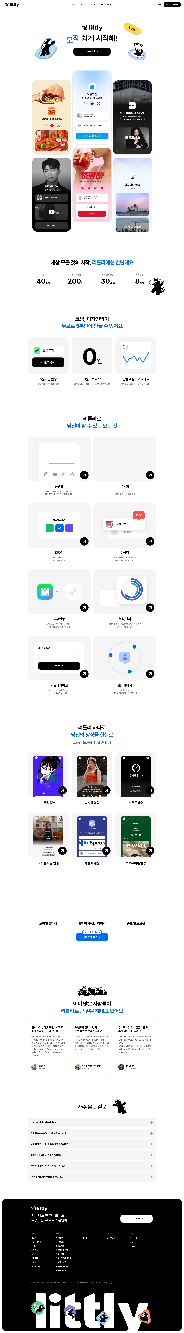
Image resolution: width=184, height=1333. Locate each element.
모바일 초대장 (61, 1262)
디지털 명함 (60, 1242)
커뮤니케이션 (36, 1242)
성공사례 (133, 1246)
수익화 (33, 1246)
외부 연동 (34, 1250)
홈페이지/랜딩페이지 (63, 1266)
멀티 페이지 (35, 1266)
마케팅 (33, 1262)
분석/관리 (34, 1258)
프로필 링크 (60, 1238)
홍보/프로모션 (61, 1270)
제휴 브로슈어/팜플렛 (63, 1258)
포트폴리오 (60, 1246)
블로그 (132, 1242)
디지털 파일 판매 (62, 1250)
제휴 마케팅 (60, 1254)
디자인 (33, 1254)
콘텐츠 (33, 1238)
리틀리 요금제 (110, 1238)
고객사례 (84, 1238)
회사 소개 (133, 1238)
